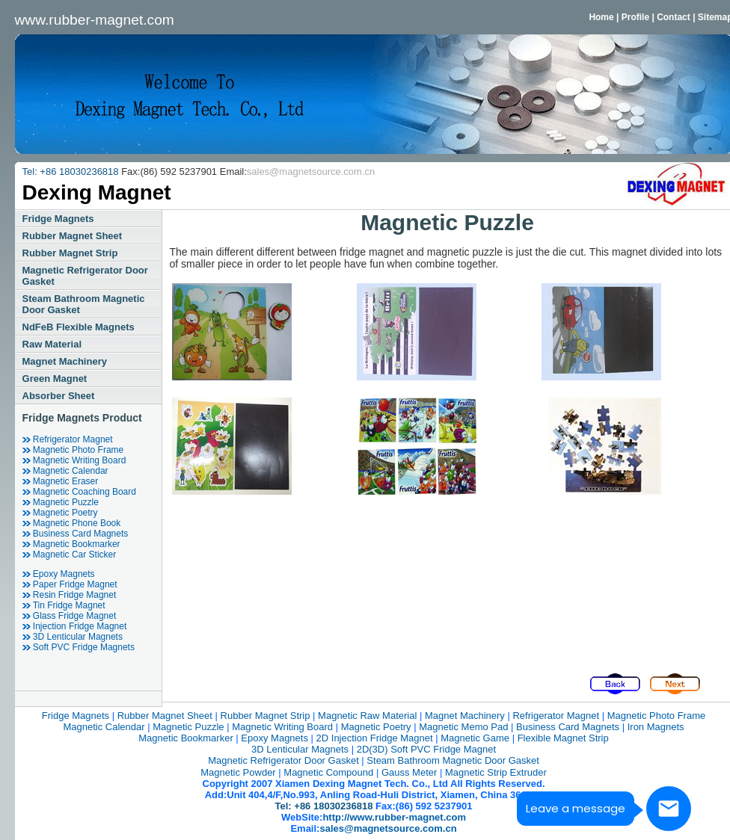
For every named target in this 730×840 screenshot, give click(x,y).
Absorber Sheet (58, 395)
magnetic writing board (74, 460)
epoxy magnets (58, 574)
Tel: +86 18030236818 (72, 171)
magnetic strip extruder (496, 772)
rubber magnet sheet (72, 235)
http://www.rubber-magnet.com (394, 817)
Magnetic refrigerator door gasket (85, 276)
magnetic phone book (71, 523)
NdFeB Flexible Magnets (78, 327)
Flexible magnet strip (563, 738)
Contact (673, 17)
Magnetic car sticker (69, 554)
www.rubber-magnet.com (94, 20)
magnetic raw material (367, 715)
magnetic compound (328, 772)
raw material (52, 344)
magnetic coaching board (79, 492)
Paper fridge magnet (69, 584)
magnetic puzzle (60, 502)
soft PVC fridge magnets (78, 647)
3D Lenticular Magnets (72, 636)
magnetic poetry (60, 512)
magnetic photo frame (73, 450)
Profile (635, 17)
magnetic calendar (65, 471)
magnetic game (475, 738)
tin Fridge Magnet (63, 605)
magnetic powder (237, 772)
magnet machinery (64, 361)
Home (601, 17)
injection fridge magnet (74, 626)
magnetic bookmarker (71, 544)
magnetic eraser (60, 481)
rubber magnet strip (70, 253)
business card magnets (75, 533)
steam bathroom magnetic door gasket (83, 304)
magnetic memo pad (463, 726)
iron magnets (656, 726)
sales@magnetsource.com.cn (311, 171)
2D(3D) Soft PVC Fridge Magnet (426, 749)
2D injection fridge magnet (374, 738)
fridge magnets (58, 218)
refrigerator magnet (67, 439)
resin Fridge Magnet (69, 595)
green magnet (55, 378)
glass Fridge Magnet (69, 616)
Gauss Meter (409, 772)
